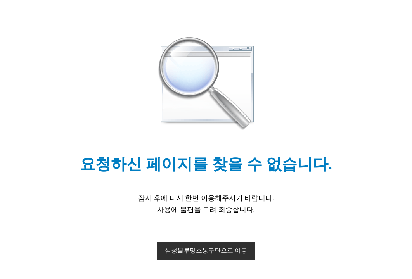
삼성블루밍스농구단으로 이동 (206, 250)
